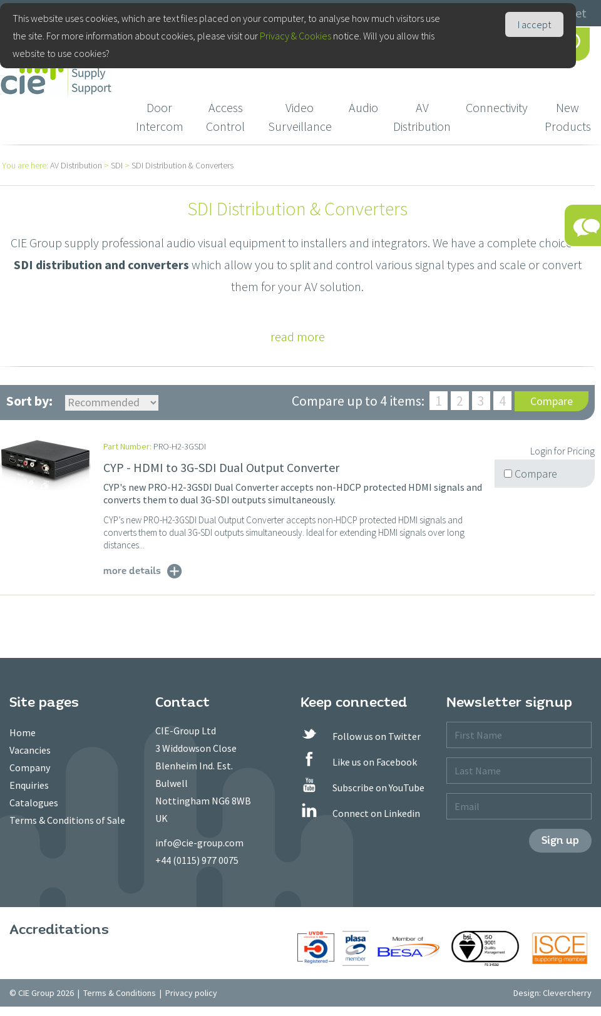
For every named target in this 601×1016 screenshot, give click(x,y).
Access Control (225, 117)
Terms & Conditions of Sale (67, 820)
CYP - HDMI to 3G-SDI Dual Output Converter (221, 467)
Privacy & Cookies (295, 35)
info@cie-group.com (199, 842)
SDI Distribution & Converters (182, 165)
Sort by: (29, 400)
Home (22, 732)
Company (29, 767)
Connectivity (497, 107)
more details (132, 570)
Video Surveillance (300, 117)
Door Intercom (159, 117)
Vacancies (30, 750)
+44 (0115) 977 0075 (197, 860)
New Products (568, 117)
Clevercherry (567, 992)
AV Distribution (422, 117)
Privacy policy (191, 992)
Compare (551, 401)
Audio (363, 107)
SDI (117, 165)
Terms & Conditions (119, 992)
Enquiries (29, 785)
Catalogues (33, 802)
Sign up (560, 840)
